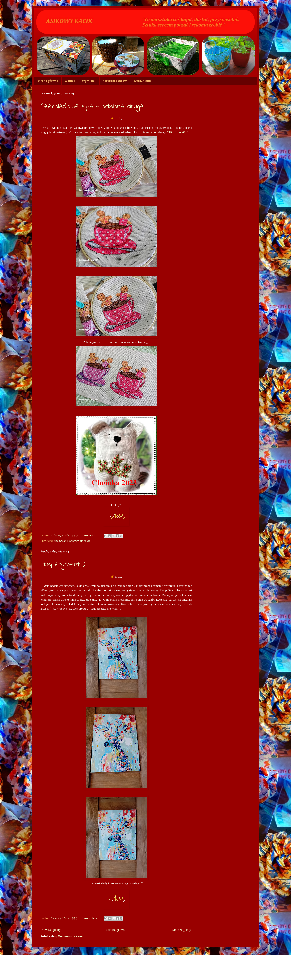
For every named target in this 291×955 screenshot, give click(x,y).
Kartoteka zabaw (115, 81)
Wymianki (89, 81)
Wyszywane (60, 540)
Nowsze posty (51, 929)
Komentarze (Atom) (71, 936)
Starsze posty (181, 929)
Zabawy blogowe (79, 540)
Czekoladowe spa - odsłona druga (92, 106)
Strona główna (48, 81)
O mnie (70, 81)
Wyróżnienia (142, 81)
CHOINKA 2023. (177, 132)
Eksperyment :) (62, 564)
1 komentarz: (90, 535)
